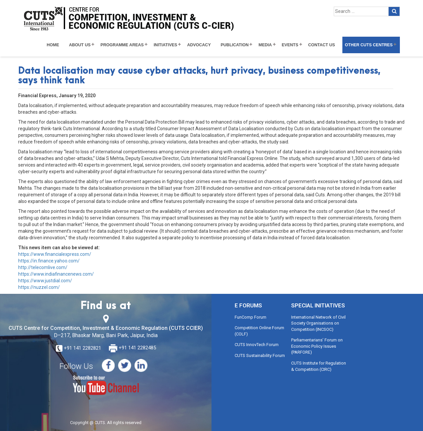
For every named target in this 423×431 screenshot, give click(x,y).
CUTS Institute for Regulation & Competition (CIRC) (318, 366)
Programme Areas (122, 45)
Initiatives (165, 45)
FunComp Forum (250, 317)
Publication (235, 45)
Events (290, 45)
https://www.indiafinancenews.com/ (56, 274)
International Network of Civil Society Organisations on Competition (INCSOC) (318, 323)
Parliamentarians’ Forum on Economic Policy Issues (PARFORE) (317, 346)
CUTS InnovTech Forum (257, 344)
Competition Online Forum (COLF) (259, 330)
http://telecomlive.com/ (42, 267)
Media (265, 45)
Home (53, 45)
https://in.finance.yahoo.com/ (49, 260)
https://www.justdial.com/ (45, 280)
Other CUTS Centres (369, 45)
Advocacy (199, 45)
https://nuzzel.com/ (39, 287)
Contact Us (321, 45)
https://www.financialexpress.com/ (54, 254)
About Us (80, 45)
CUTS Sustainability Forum (260, 355)
